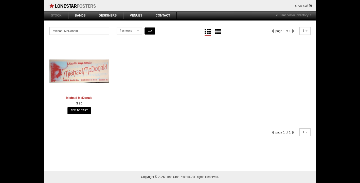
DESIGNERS (108, 15)
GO (150, 30)
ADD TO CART (79, 110)
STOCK (56, 15)
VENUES (136, 15)
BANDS (80, 15)
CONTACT (163, 15)
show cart (303, 5)
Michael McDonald (79, 98)
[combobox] (129, 31)
